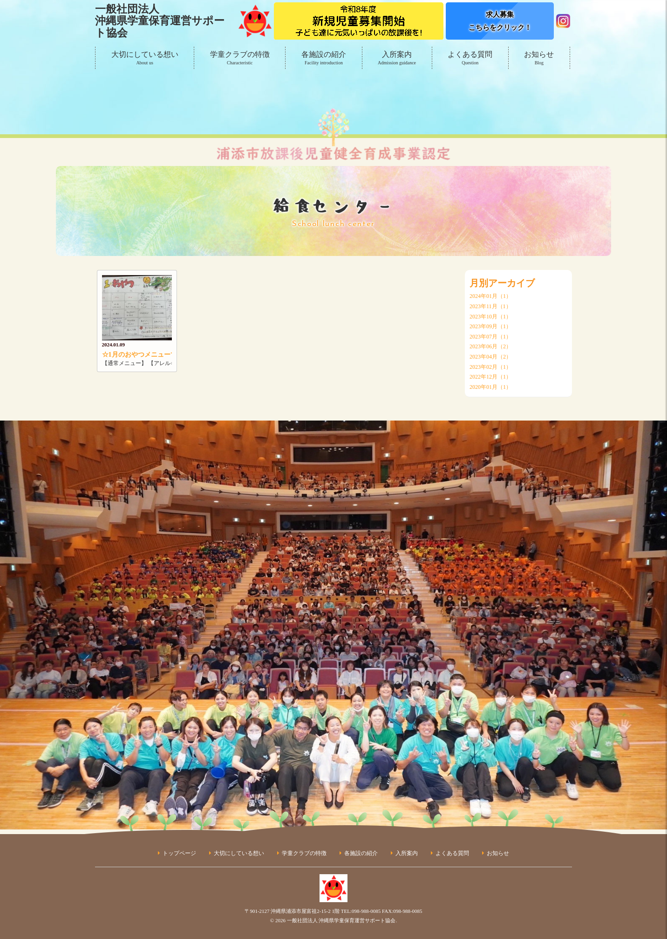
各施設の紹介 (323, 58)
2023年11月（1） (490, 306)
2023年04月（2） (490, 356)
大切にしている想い (144, 58)
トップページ (179, 853)
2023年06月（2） (490, 346)
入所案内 (397, 58)
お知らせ (539, 58)
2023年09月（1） (490, 326)
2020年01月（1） (490, 387)
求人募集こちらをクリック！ (500, 21)
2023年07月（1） (490, 336)
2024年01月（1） (490, 296)
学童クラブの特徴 (239, 58)
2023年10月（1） (490, 316)
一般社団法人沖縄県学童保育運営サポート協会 (160, 21)
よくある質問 (470, 58)
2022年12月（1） (490, 376)
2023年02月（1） (490, 367)
